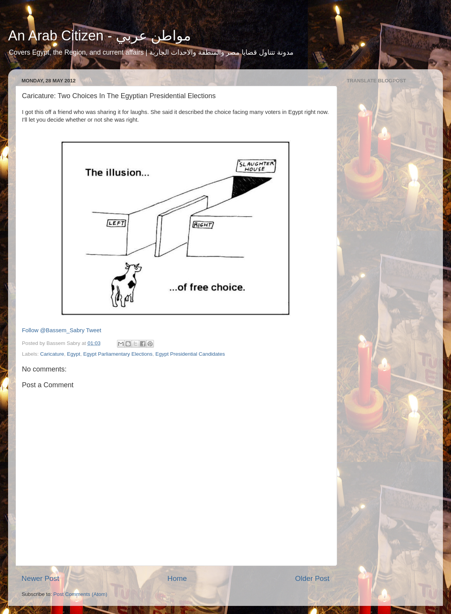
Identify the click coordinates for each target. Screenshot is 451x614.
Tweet (94, 330)
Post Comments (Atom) (80, 594)
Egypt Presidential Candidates (190, 354)
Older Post (312, 578)
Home (177, 578)
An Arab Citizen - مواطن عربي (99, 35)
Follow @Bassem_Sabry (53, 330)
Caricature (52, 354)
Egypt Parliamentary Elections (117, 354)
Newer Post (40, 578)
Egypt (73, 354)
